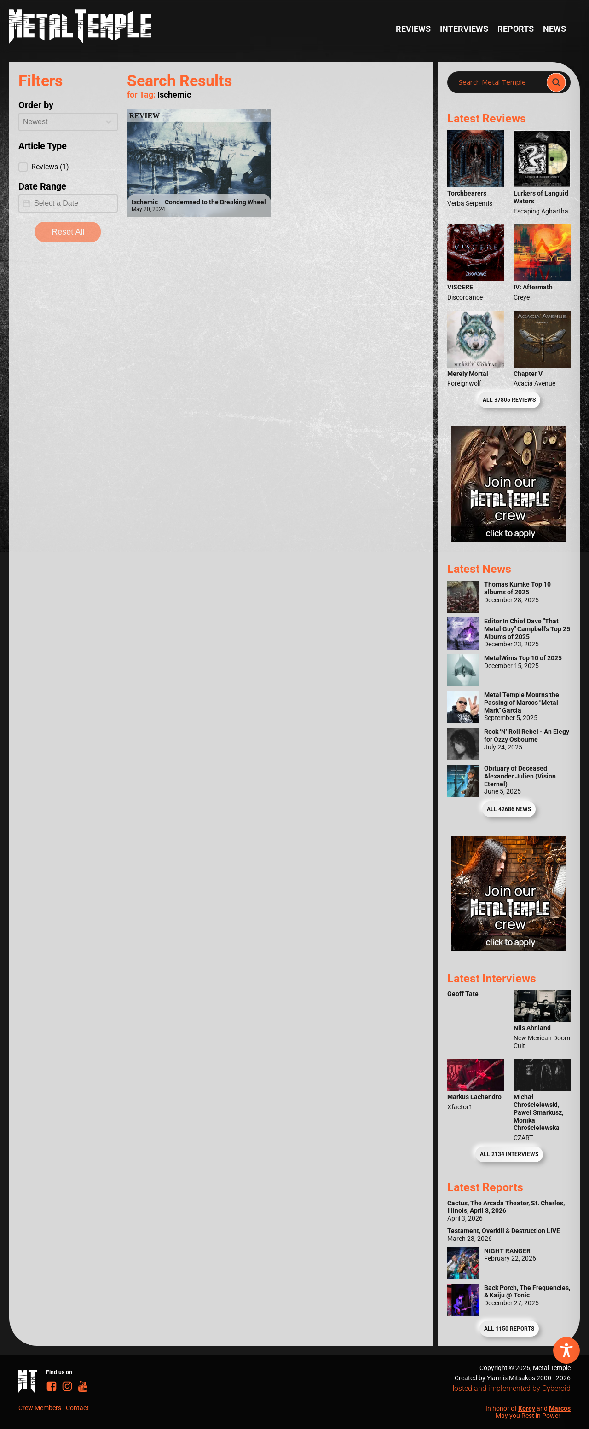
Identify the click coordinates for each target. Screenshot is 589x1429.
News (554, 29)
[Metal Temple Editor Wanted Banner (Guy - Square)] (508, 947)
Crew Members (39, 1408)
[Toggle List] (108, 122)
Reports (515, 29)
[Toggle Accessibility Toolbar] (566, 1350)
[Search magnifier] (556, 82)
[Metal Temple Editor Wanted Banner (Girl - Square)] (508, 538)
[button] (68, 167)
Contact (77, 1408)
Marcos (560, 1408)
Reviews (413, 29)
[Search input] (500, 82)
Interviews (464, 29)
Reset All (68, 231)
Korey (526, 1408)
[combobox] (59, 122)
